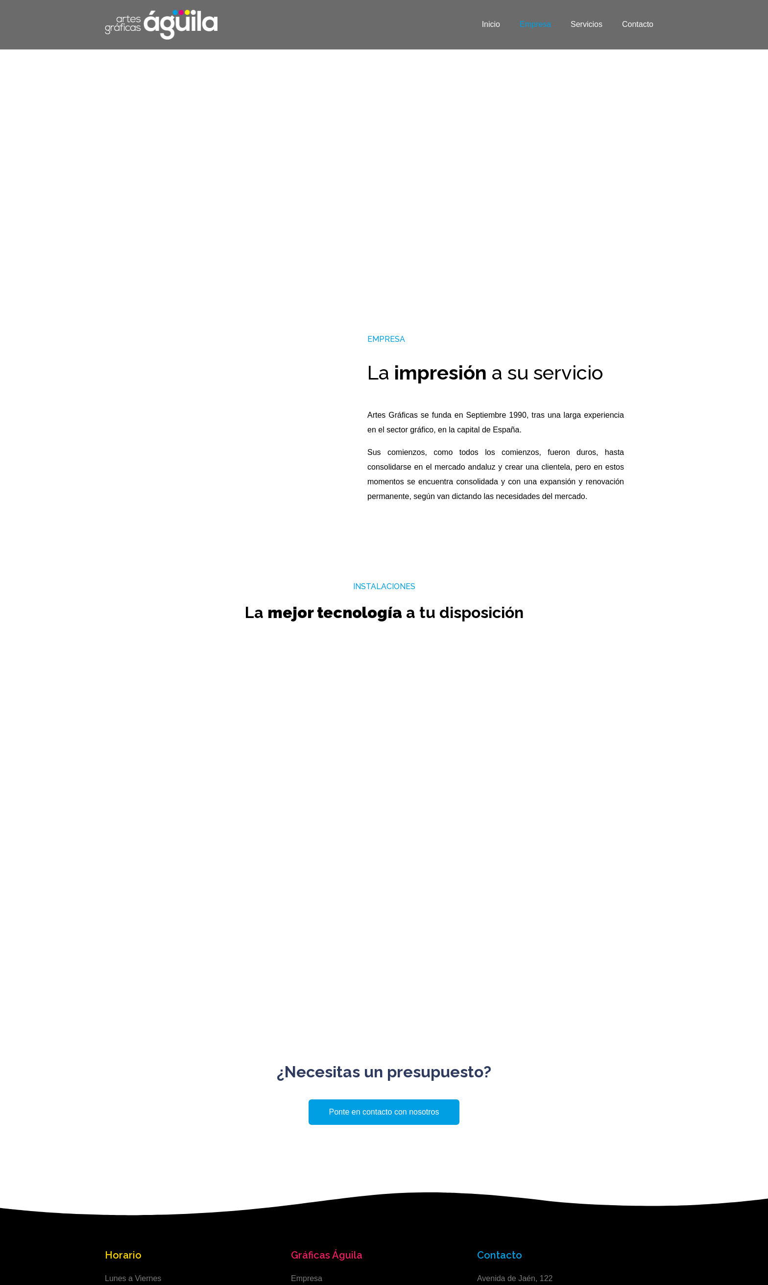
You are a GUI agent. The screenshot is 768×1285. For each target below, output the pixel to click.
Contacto (637, 24)
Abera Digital (643, 1260)
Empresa (535, 24)
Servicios (586, 24)
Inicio (491, 24)
